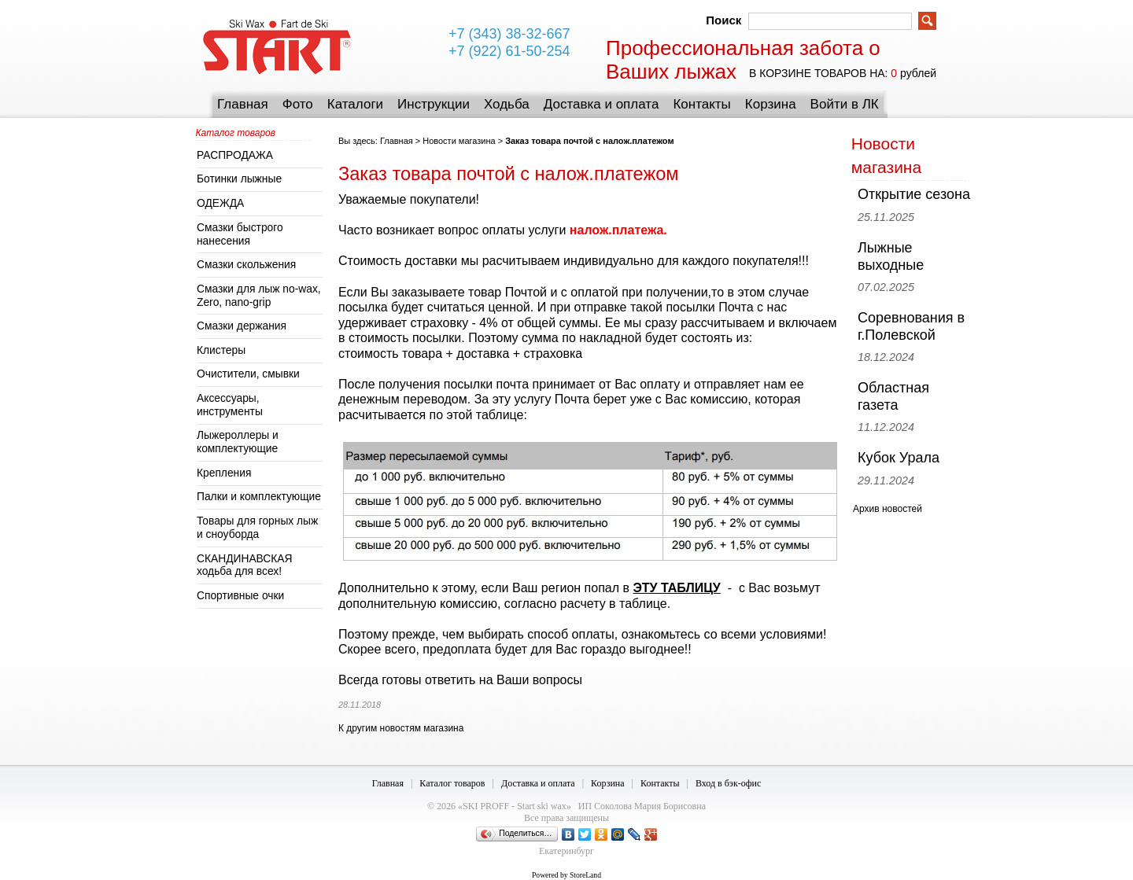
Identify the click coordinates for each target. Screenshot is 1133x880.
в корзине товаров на (817, 73)
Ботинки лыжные (239, 179)
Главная (242, 104)
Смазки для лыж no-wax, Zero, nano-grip (259, 295)
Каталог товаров (452, 783)
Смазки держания (241, 326)
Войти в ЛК (844, 104)
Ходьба (507, 104)
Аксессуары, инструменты (230, 405)
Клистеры (221, 350)
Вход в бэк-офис (728, 783)
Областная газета (893, 396)
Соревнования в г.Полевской (911, 326)
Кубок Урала (898, 458)
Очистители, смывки (248, 374)
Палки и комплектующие (259, 497)
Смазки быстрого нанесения (240, 234)
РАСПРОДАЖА (235, 155)
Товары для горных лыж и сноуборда (257, 527)
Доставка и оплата (601, 104)
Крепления (224, 473)
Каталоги (355, 104)
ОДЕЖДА (220, 203)
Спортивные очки (240, 596)
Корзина (770, 104)
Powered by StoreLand (566, 875)
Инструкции (433, 104)
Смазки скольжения (246, 265)
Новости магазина (459, 140)
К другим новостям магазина (400, 728)
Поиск (723, 20)
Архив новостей (887, 508)
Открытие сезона (914, 194)
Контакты (701, 104)
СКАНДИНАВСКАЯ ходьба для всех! (245, 565)
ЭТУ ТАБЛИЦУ (676, 588)
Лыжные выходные (891, 256)
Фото (297, 104)
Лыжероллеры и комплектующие (238, 442)
